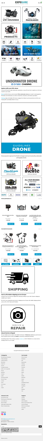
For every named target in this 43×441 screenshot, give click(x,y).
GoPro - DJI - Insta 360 (5, 368)
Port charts (3, 384)
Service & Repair (25, 404)
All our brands (24, 357)
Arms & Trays (3, 379)
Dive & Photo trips (4, 397)
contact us (21, 338)
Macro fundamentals (5, 405)
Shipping (23, 399)
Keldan (23, 375)
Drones (2, 365)
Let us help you (4, 400)
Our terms (23, 407)
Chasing (23, 363)
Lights (2, 375)
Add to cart (11, 223)
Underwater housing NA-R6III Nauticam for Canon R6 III (21, 216)
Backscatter (24, 362)
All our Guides (4, 402)
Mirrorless (3, 362)
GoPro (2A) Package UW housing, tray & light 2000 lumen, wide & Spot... (21, 246)
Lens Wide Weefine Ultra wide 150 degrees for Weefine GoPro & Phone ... (35, 216)
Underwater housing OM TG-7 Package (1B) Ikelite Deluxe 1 (8, 246)
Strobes (2, 374)
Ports (2, 382)
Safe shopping (24, 400)
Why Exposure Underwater (6, 399)
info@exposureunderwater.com (8, 418)
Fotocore (23, 367)
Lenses (2, 380)
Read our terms (4, 438)
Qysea (23, 379)
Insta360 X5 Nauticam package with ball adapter (35, 246)
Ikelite (23, 372)
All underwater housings (6, 357)
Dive (2, 385)
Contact (23, 397)
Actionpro (23, 358)
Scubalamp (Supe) (25, 382)
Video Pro (3, 363)
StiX (22, 387)
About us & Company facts (27, 402)
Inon (22, 374)
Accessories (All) (4, 377)
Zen (22, 391)
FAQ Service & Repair (26, 405)
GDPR (23, 409)
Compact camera (4, 367)
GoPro (23, 370)
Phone (2, 370)
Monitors (3, 372)
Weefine (23, 389)
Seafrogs (23, 384)
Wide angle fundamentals (6, 404)
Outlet (2, 387)
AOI (22, 360)
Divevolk (23, 365)
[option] (8, 213)
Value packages (4, 358)
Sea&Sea (23, 385)
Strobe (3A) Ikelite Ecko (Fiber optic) (8, 216)
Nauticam (23, 377)
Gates (23, 368)
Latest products (4, 360)
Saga (23, 380)
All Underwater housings (21, 345)
